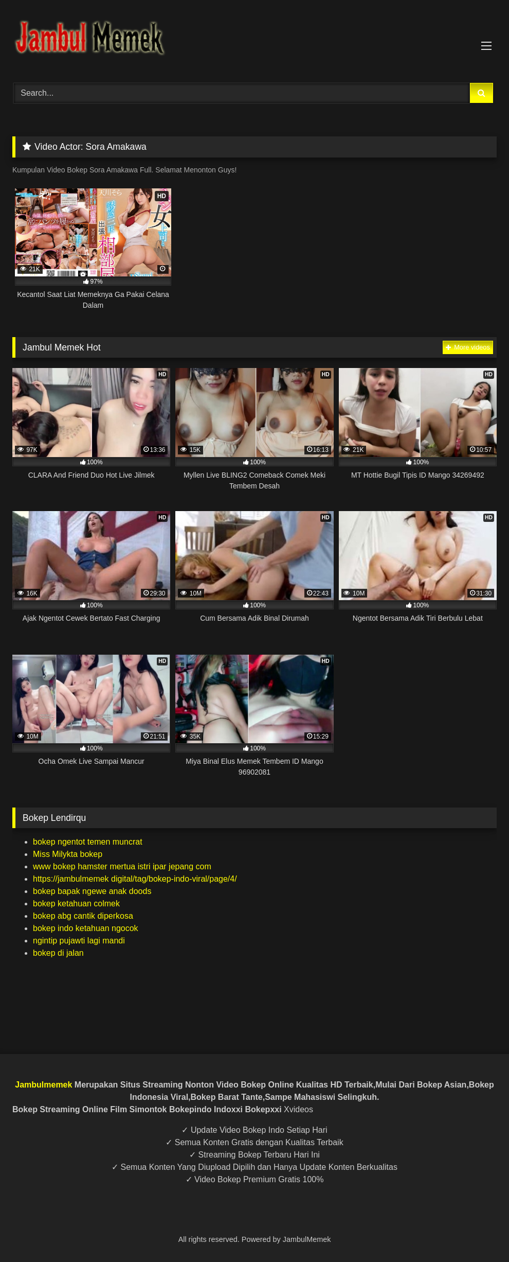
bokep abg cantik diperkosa (83, 916)
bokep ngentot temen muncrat (87, 841)
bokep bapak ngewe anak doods (92, 891)
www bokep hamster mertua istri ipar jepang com (122, 866)
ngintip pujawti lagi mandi (79, 940)
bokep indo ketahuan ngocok (85, 928)
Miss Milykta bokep (67, 854)
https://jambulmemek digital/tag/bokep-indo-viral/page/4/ (135, 878)
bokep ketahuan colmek (76, 903)
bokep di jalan (58, 953)
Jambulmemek (43, 1084)
